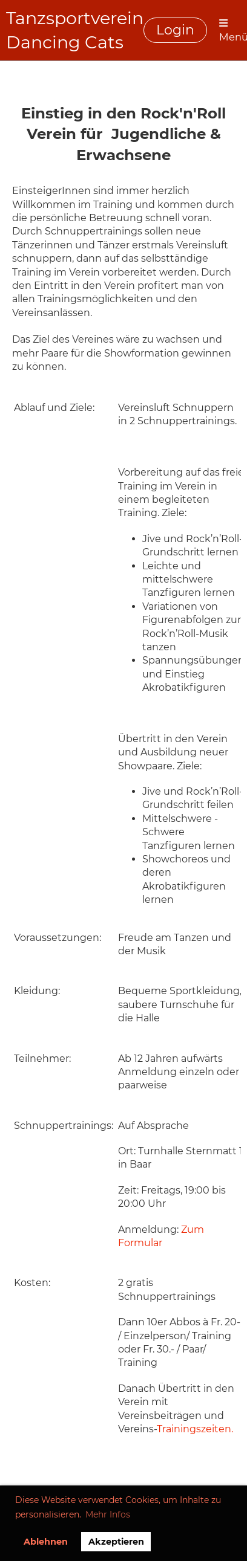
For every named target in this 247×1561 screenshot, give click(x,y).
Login (175, 30)
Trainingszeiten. (195, 1429)
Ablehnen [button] (46, 1541)
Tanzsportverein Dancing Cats (74, 30)
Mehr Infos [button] (107, 1514)
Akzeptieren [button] (116, 1541)
